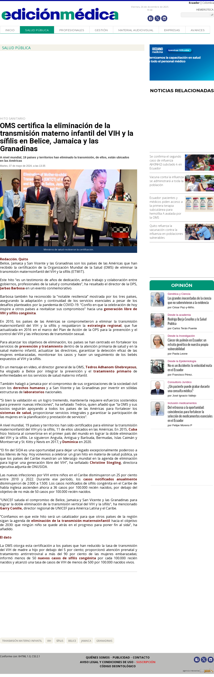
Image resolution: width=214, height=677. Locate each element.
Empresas (172, 30)
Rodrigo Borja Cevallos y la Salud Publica (187, 321)
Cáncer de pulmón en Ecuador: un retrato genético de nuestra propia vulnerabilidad (188, 344)
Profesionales (71, 30)
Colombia (208, 3)
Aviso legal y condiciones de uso (106, 662)
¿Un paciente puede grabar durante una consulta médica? (189, 388)
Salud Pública (37, 30)
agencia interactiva (198, 671)
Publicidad (121, 657)
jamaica (86, 641)
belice (72, 641)
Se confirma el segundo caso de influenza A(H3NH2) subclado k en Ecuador (166, 162)
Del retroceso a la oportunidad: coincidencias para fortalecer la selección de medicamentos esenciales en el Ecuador (190, 414)
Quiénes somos (98, 657)
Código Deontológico (118, 666)
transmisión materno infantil (22, 641)
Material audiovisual (136, 30)
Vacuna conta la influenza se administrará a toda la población (167, 181)
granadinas (104, 641)
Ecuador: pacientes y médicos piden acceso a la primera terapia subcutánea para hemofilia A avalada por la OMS (166, 207)
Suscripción (145, 662)
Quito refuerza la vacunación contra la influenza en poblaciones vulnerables (166, 232)
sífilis (59, 641)
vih (49, 641)
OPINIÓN (181, 285)
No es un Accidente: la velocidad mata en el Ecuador (190, 367)
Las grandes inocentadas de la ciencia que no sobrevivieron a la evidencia (189, 300)
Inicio (10, 30)
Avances (198, 30)
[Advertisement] (182, 124)
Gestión (101, 30)
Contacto (141, 657)
